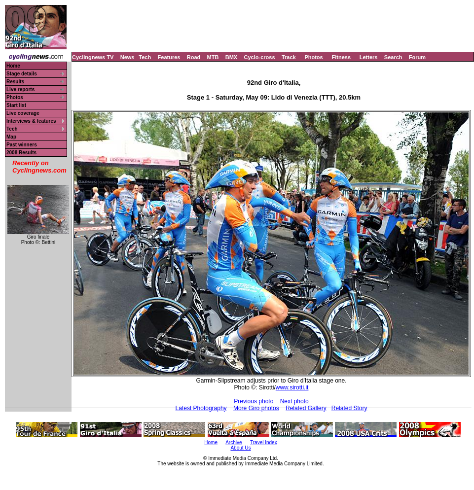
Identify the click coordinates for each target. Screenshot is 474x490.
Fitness (341, 57)
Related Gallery (306, 408)
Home (13, 66)
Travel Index (263, 442)
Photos (313, 57)
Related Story (349, 408)
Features (169, 57)
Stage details (21, 73)
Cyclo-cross (259, 57)
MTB (213, 57)
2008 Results (21, 152)
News (127, 57)
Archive (233, 442)
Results (15, 81)
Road (194, 57)
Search (393, 57)
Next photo (294, 401)
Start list (16, 105)
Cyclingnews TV (92, 57)
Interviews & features (31, 121)
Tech (145, 57)
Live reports (20, 89)
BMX (231, 57)
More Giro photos (256, 408)
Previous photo (253, 401)
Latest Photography (201, 408)
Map (11, 137)
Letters (369, 57)
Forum (417, 57)
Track (289, 57)
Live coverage (22, 113)
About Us (240, 448)
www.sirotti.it (292, 387)
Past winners (21, 144)
